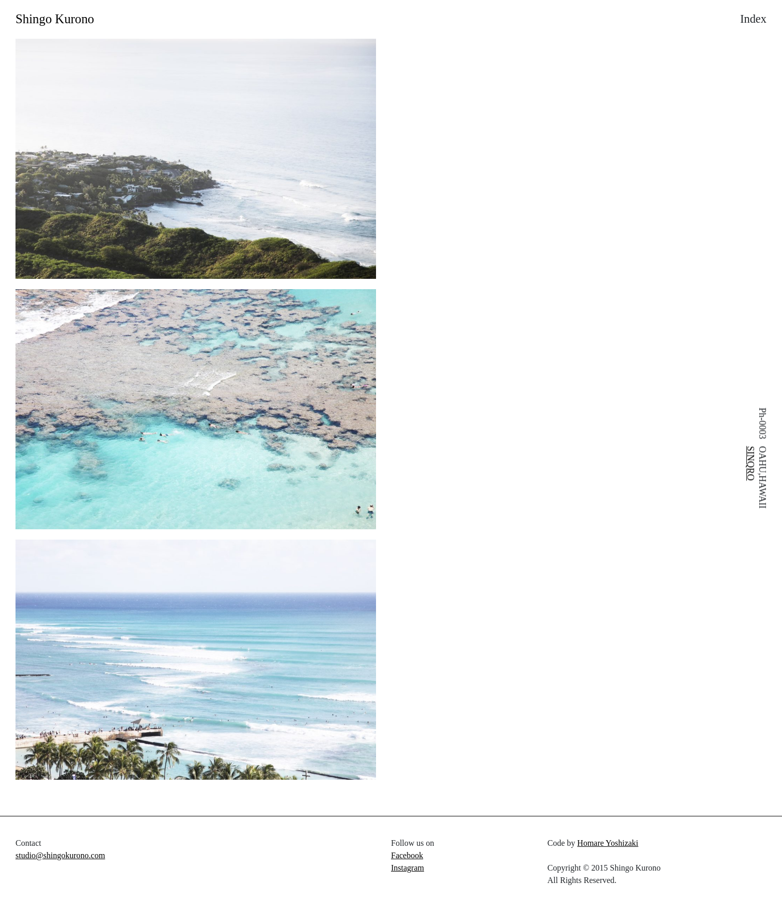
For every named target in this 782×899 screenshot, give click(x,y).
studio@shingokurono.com (60, 855)
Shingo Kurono (54, 19)
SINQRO (750, 463)
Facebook (407, 855)
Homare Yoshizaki (607, 843)
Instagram (407, 867)
